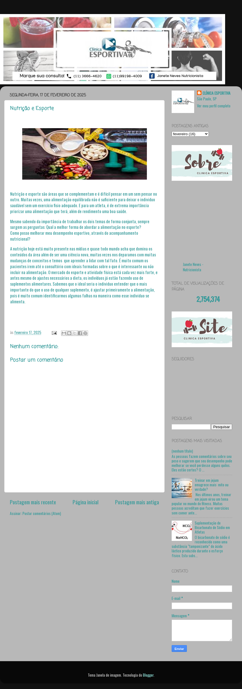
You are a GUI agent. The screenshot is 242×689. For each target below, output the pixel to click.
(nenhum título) (182, 451)
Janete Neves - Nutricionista (193, 266)
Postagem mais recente (33, 502)
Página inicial (85, 502)
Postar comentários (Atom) (42, 513)
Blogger (148, 675)
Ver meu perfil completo (213, 106)
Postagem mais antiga (137, 502)
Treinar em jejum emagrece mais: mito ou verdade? (211, 484)
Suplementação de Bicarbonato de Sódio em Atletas (212, 527)
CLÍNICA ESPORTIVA (216, 93)
